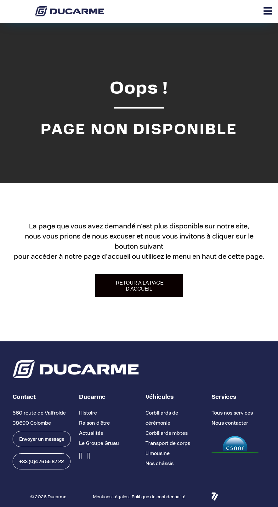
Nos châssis (159, 463)
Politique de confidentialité (158, 496)
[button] (42, 439)
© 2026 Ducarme (48, 496)
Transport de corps (167, 442)
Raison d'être (94, 422)
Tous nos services (232, 412)
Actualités (91, 432)
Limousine (157, 453)
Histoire (88, 412)
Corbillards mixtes (166, 432)
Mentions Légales (110, 496)
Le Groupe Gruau (99, 442)
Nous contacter (230, 422)
